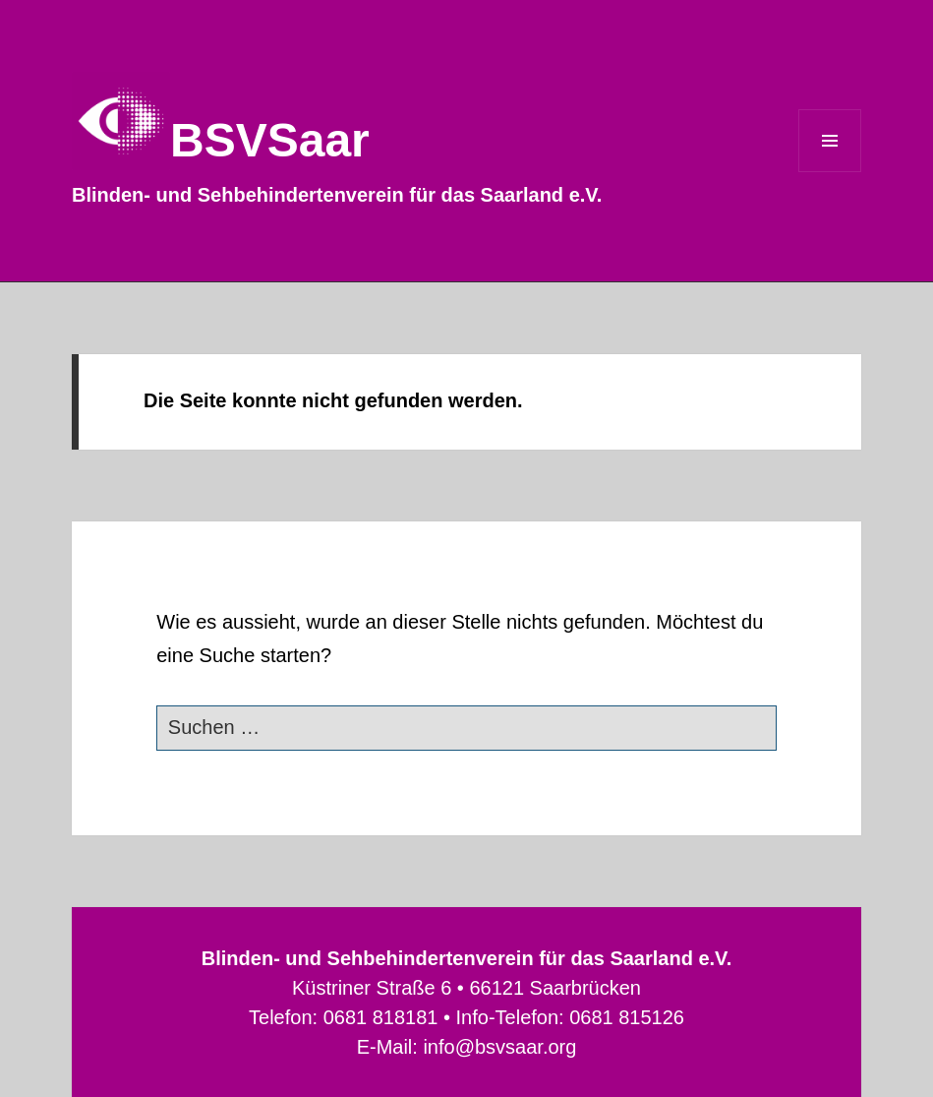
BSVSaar (270, 140)
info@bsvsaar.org (499, 1047)
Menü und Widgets (830, 171)
